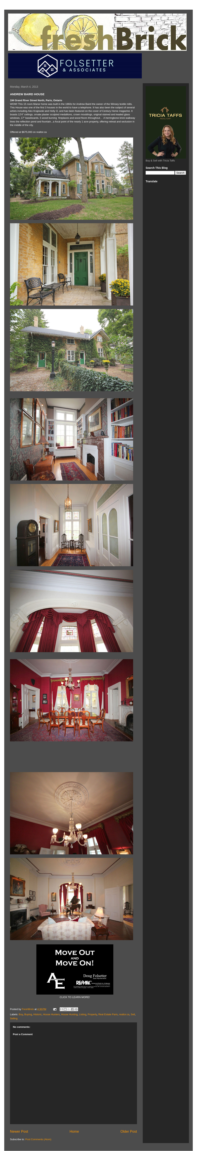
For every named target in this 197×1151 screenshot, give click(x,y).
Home (74, 1131)
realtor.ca (124, 1014)
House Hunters (51, 1014)
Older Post (128, 1131)
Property (92, 1014)
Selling (14, 1018)
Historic (37, 1014)
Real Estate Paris (108, 1014)
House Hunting (69, 1014)
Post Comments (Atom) (38, 1139)
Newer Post (19, 1131)
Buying (28, 1014)
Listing (82, 1014)
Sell (133, 1014)
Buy (21, 1014)
